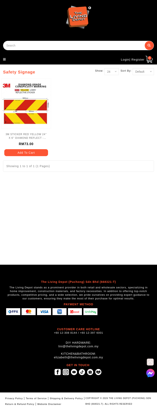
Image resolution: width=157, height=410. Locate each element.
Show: (99, 70)
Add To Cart (26, 152)
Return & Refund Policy (19, 404)
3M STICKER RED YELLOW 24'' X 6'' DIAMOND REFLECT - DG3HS (26, 136)
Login (125, 59)
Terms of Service (36, 398)
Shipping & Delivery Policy (66, 398)
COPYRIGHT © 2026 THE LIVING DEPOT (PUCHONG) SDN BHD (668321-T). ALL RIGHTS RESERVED (118, 401)
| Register (137, 59)
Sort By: (125, 70)
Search (149, 45)
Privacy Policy (14, 398)
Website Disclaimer (49, 404)
